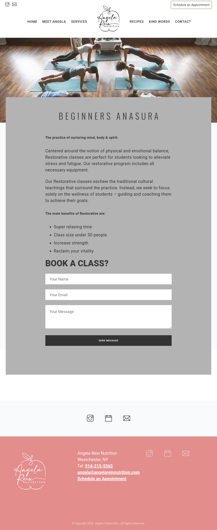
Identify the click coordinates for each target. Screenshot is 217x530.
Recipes (137, 22)
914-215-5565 (99, 465)
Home (32, 22)
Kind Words (159, 22)
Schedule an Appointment (191, 5)
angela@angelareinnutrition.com (108, 472)
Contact (183, 22)
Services (79, 22)
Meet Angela (54, 22)
